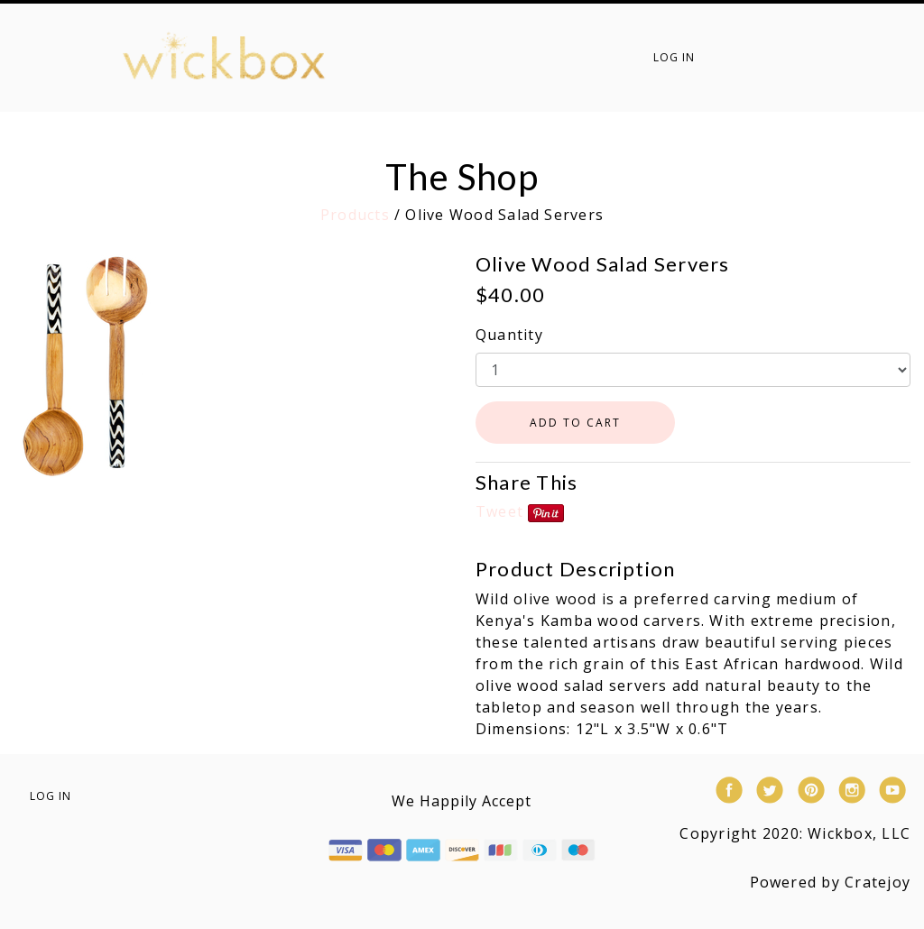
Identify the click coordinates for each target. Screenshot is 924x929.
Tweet (499, 511)
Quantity (509, 335)
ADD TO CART (575, 422)
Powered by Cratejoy (830, 882)
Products (355, 215)
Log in (674, 57)
